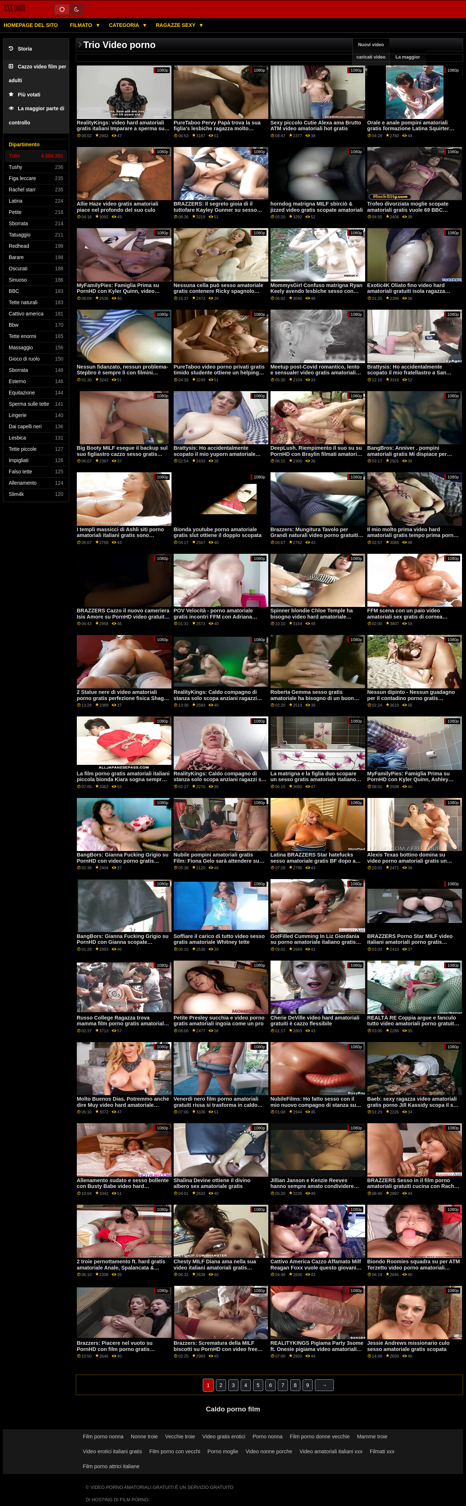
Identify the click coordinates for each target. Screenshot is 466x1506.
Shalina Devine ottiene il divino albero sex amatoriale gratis (212, 1183)
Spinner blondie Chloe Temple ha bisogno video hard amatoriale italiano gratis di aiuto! (311, 616)
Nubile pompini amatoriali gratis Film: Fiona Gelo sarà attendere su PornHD (216, 861)
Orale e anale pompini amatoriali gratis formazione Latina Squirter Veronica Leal (408, 129)
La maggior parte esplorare (407, 63)
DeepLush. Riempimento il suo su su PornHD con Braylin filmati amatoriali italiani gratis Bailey (316, 454)
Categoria (124, 25)
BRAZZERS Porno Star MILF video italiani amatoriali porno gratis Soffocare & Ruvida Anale (410, 942)
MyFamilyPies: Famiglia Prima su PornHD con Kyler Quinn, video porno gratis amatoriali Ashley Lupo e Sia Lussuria (121, 294)
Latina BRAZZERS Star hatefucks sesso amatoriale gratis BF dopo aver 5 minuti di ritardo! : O (316, 861)
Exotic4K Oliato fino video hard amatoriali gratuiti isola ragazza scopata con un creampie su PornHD (413, 291)
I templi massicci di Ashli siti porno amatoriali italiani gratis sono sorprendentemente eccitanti (120, 535)
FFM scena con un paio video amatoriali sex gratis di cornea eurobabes (405, 616)
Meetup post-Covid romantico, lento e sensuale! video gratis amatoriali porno (315, 373)
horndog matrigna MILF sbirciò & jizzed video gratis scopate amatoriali (316, 207)
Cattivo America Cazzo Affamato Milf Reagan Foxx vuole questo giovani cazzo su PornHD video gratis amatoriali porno (315, 1271)
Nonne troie (144, 1436)
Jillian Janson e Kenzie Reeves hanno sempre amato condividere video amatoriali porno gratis (312, 1186)
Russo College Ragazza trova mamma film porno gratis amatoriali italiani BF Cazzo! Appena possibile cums (121, 1027)
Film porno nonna (103, 1436)
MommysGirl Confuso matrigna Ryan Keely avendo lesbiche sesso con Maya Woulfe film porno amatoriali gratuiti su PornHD (316, 294)
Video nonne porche (268, 1451)
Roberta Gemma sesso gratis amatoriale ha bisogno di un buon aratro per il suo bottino (312, 698)
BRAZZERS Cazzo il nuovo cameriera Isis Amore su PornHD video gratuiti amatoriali (123, 616)
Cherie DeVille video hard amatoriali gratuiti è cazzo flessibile (315, 1021)
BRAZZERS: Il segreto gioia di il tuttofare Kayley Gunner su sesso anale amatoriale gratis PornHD (215, 210)
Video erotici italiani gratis (112, 1451)
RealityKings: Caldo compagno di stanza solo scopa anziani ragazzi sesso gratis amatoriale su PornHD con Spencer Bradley (217, 701)
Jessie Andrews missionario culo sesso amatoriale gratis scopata (408, 1346)
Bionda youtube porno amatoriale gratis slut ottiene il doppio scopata (218, 532)
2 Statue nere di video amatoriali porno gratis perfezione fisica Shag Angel (120, 698)
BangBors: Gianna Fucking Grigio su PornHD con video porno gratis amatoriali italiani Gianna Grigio (123, 861)
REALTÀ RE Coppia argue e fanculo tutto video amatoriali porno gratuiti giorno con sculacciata (411, 1024)
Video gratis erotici (223, 1436)
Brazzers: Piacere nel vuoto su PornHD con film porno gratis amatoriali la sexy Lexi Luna (115, 1349)
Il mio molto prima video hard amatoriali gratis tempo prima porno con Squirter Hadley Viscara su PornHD (412, 538)
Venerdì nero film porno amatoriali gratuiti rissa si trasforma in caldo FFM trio (216, 1105)
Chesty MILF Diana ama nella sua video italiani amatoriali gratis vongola (215, 1267)
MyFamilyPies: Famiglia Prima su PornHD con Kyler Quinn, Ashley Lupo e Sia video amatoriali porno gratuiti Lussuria (409, 783)
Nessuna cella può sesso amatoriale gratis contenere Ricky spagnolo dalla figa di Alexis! (219, 291)
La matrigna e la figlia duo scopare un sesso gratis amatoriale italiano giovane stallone (313, 779)
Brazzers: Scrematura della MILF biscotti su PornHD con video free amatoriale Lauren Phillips (216, 1349)
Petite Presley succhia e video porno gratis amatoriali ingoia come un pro (219, 1021)
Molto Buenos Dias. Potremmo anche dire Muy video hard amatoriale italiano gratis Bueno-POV (123, 1105)
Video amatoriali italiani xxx (331, 1451)
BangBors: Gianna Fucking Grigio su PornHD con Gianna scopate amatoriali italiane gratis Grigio (123, 942)
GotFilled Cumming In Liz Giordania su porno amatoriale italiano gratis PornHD (314, 942)
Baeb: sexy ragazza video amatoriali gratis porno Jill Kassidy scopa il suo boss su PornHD (413, 1105)
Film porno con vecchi (174, 1451)
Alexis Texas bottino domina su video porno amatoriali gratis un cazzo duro (407, 861)
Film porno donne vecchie (320, 1436)
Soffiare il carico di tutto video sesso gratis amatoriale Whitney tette (219, 939)
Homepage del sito (31, 25)
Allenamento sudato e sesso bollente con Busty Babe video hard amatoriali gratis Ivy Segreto (123, 1186)
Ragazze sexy (176, 25)
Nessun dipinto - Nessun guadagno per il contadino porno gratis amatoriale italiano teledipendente (411, 698)
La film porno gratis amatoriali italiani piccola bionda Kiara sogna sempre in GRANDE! (123, 779)
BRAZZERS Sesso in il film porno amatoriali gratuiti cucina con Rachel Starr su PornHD (413, 1186)
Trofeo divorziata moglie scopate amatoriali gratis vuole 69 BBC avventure (408, 210)
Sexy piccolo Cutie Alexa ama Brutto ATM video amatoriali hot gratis (315, 126)
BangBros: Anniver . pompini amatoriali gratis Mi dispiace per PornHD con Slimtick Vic (407, 454)
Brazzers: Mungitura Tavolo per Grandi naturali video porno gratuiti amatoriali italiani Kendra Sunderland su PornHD (316, 538)
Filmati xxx (382, 1451)
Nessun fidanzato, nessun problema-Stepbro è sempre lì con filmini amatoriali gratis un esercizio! (122, 373)
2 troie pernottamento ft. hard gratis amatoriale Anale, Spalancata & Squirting (121, 1267)
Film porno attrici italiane (111, 1466)
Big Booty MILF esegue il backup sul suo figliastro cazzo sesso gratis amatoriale (122, 454)
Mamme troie (372, 1436)
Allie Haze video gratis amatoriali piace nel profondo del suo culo (117, 207)
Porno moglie (223, 1451)
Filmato (82, 25)
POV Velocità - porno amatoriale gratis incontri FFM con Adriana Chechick (213, 616)
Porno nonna (268, 1436)
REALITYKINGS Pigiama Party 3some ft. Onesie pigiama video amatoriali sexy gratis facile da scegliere (316, 1349)
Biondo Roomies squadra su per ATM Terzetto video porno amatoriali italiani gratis (413, 1267)
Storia (20, 49)
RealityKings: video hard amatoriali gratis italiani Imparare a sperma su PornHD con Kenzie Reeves (121, 129)
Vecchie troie (180, 1436)
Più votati (24, 95)
